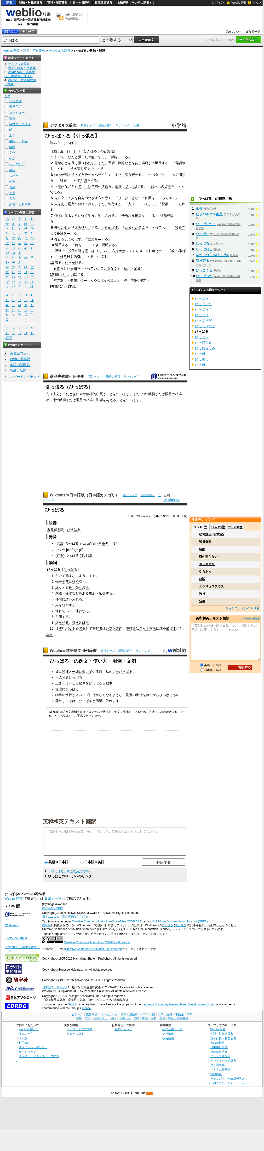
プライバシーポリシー (33, 1046)
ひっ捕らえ (203, 343)
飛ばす (171, 628)
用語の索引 (105, 125)
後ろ (149, 695)
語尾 (91, 239)
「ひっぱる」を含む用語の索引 (70, 871)
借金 (141, 227)
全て (7, 96)
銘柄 (151, 394)
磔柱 (73, 280)
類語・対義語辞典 (30, 2)
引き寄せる (133, 175)
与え (109, 400)
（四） (68, 151)
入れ (108, 216)
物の (57, 175)
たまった (131, 227)
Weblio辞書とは (29, 1029)
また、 (103, 163)
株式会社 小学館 (52, 908)
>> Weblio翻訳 (250, 618)
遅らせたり (83, 227)
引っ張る (202, 261)
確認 (202, 579)
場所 (92, 593)
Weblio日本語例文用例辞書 (73, 650)
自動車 (80, 683)
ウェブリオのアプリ (79, 1029)
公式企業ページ (172, 1029)
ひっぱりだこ (206, 224)
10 (52, 245)
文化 (12, 153)
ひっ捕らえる (205, 348)
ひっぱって (203, 309)
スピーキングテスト (25, 377)
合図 (83, 180)
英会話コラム (20, 353)
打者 (118, 251)
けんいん (129, 186)
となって (138, 198)
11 (52, 251)
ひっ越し (201, 359)
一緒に (77, 671)
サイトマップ (27, 1051)
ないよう (79, 575)
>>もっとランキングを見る (240, 608)
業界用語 (15, 107)
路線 (121, 163)
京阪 (60, 556)
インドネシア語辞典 (223, 1060)
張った (83, 157)
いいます (123, 394)
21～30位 (235, 527)
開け (181, 175)
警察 (165, 204)
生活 (12, 158)
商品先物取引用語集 (67, 376)
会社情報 (168, 1033)
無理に (60, 689)
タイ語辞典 (217, 1064)
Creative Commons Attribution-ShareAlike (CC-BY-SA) (107, 921)
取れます (112, 700)
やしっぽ (65, 700)
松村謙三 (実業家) (211, 534)
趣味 (12, 170)
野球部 (167, 216)
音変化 (109, 151)
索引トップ (87, 125)
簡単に (101, 700)
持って (76, 175)
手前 (65, 581)
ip (71, 550)
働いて (87, 671)
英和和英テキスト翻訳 (69, 821)
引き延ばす (109, 227)
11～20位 (218, 527)
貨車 (167, 186)
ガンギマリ (207, 564)
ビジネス (15, 101)
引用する (61, 245)
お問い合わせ (123, 1029)
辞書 (9, 2)
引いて (59, 157)
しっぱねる (204, 249)
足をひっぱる (122, 671)
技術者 (137, 216)
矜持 (202, 594)
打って (103, 251)
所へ (74, 204)
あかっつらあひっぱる (212, 255)
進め (104, 186)
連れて (60, 611)
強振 (82, 628)
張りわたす (86, 163)
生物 (12, 181)
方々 (131, 204)
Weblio (46, 925)
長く (74, 163)
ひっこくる (204, 270)
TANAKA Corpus (16, 938)
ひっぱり (202, 234)
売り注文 (52, 394)
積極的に (92, 394)
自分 (84, 175)
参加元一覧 (253, 31)
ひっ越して (203, 365)
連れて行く (86, 204)
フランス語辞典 (220, 1056)
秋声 (127, 268)
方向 (138, 251)
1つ (142, 394)
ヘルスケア (17, 164)
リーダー (125, 198)
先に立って (62, 198)
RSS (150, 1093)
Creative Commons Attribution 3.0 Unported (93, 949)
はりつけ (66, 274)
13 (52, 274)
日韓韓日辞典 (103, 2)
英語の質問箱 (20, 365)
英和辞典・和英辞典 (223, 1038)
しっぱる (202, 243)
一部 (64, 175)
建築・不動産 (18, 141)
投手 (71, 251)
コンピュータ (18, 112)
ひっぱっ (201, 298)
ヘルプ (257, 2)
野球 (58, 251)
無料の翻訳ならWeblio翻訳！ (74, 16)
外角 (63, 257)
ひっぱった (204, 276)
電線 (57, 163)
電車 (12, 118)
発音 (57, 239)
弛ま (68, 575)
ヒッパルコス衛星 (209, 214)
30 (152, 186)
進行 (68, 695)
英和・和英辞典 (57, 2)
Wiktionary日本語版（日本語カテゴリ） (84, 495)
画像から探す (75, 1033)
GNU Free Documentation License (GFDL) (180, 921)
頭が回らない (208, 556)
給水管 (75, 169)
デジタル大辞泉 (59, 50)
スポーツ (15, 176)
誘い (101, 216)
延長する (161, 163)
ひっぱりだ (203, 320)
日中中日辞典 (81, 2)
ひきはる (90, 151)
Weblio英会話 (20, 359)
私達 (65, 671)
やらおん (205, 571)
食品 (12, 187)
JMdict (72, 1004)
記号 (9, 338)
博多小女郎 (139, 280)
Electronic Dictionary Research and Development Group (178, 1004)
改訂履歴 (180, 925)
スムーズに (83, 695)
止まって (62, 683)
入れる (77, 599)
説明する (108, 245)
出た (66, 394)
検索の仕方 (26, 1033)
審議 (60, 233)
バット (70, 628)
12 (52, 263)
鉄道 (58, 593)
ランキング (123, 125)
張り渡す (82, 587)
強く (101, 175)
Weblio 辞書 (239, 2)
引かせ (63, 227)
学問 (12, 147)
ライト (164, 251)
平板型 (86, 556)
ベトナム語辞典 (220, 1069)
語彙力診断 (18, 371)
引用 (58, 617)
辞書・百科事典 (34, 50)
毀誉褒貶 (205, 542)
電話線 (180, 163)
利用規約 (24, 1042)
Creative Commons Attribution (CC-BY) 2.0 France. (97, 942)
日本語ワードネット (55, 987)
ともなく (110, 268)
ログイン (218, 2)
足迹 (137, 268)
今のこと (110, 280)
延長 (102, 593)
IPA (58, 550)
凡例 (136, 125)
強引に (79, 257)
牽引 (118, 186)
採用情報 (168, 1038)
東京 (60, 543)
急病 (202, 549)
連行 (78, 611)
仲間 (148, 198)
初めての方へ (233, 31)
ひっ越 (200, 354)
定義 (202, 601)
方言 (12, 199)
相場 (178, 394)
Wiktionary (172, 500)
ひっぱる (167, 925)
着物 (56, 268)
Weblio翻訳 (217, 1042)
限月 (168, 394)
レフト (130, 251)
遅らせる (62, 622)
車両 (61, 186)
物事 (58, 695)
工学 (12, 135)
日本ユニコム (50, 916)
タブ (158, 175)
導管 (111, 163)
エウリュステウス (211, 586)
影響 (99, 400)
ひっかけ (71, 263)
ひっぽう (201, 337)
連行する (114, 204)
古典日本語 (55, 529)
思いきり (91, 251)
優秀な (126, 216)
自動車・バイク (20, 124)
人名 (12, 193)
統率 (65, 605)
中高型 (104, 543)
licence (86, 1008)
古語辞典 (123, 2)
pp (86, 543)
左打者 (150, 251)
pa (74, 550)
